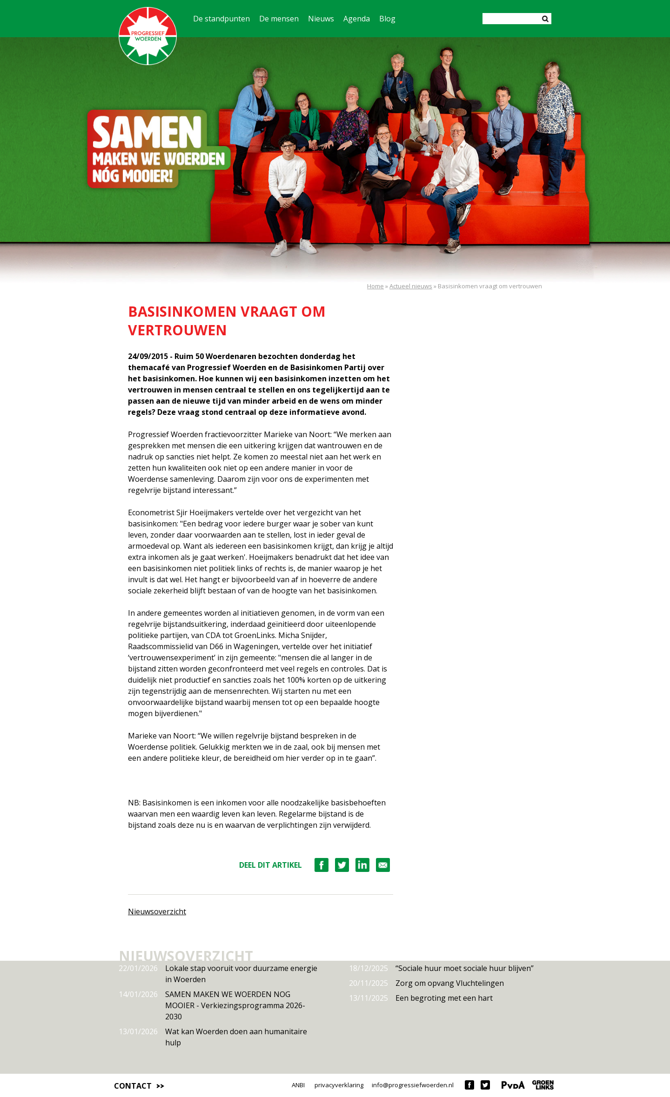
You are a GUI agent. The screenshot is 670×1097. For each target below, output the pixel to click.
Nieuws (321, 18)
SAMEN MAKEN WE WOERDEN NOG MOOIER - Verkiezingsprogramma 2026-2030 (212, 1005)
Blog (387, 18)
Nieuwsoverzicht (157, 911)
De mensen (279, 18)
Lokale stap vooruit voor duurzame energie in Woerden (218, 973)
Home (375, 286)
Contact (133, 1086)
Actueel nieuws (410, 286)
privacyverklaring (339, 1085)
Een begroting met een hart (421, 998)
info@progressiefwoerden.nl (413, 1085)
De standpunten (221, 18)
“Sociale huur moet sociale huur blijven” (441, 968)
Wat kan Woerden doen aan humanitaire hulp (213, 1037)
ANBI (298, 1085)
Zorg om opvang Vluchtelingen (426, 983)
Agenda (356, 18)
